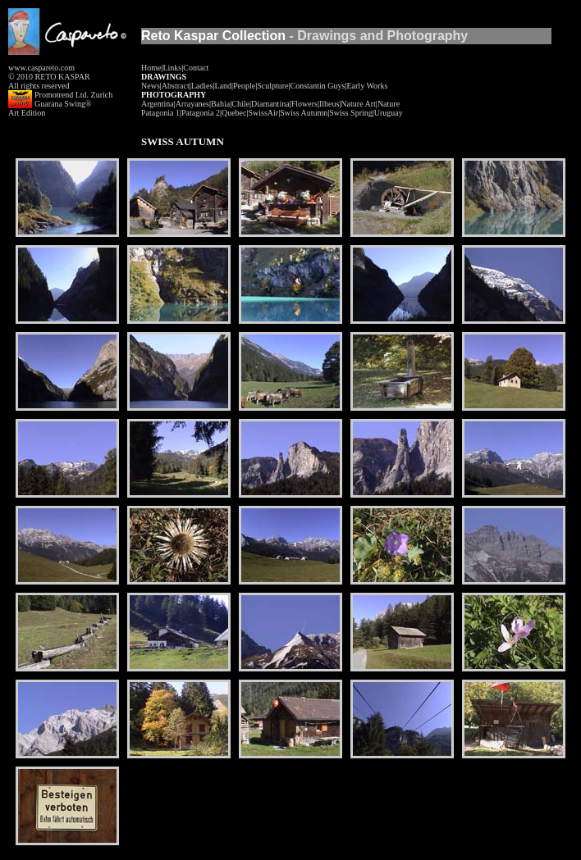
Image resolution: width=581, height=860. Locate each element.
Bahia (220, 103)
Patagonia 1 (160, 112)
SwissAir (263, 112)
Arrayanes (192, 103)
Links (171, 67)
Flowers (304, 103)
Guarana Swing (59, 103)
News (150, 85)
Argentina (157, 103)
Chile (240, 103)
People (244, 85)
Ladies (202, 85)
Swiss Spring (351, 112)
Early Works (366, 85)
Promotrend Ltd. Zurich (73, 94)
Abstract (176, 85)
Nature (388, 103)
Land (222, 85)
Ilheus (329, 103)
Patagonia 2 (200, 112)
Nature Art (358, 103)
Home (151, 67)
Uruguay (388, 112)
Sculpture (272, 85)
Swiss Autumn (303, 112)
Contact (195, 67)
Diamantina (270, 103)
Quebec (234, 112)
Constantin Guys (317, 85)
